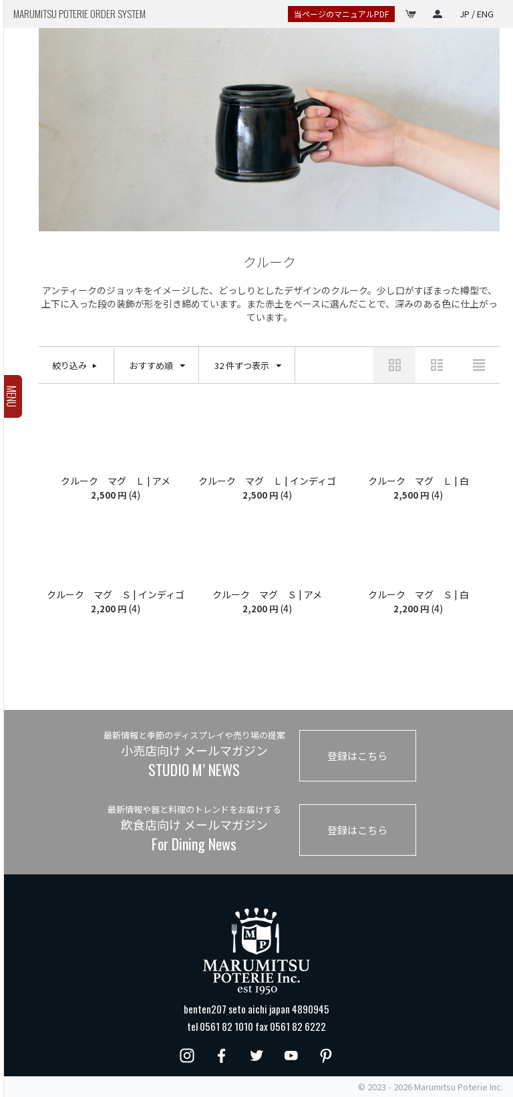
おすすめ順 (157, 366)
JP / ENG (477, 13)
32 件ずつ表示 (247, 366)
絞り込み (69, 365)
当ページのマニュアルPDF (341, 13)
